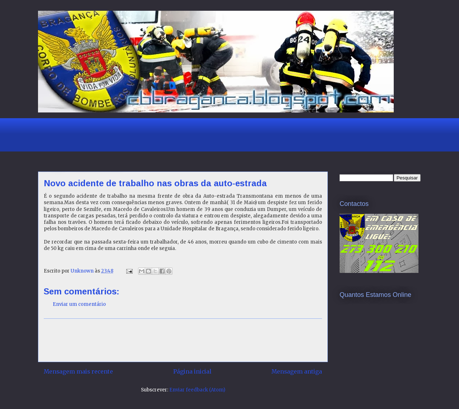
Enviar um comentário (79, 304)
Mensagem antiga (296, 371)
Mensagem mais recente (78, 371)
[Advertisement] (168, 134)
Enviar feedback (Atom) (197, 390)
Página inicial (192, 371)
